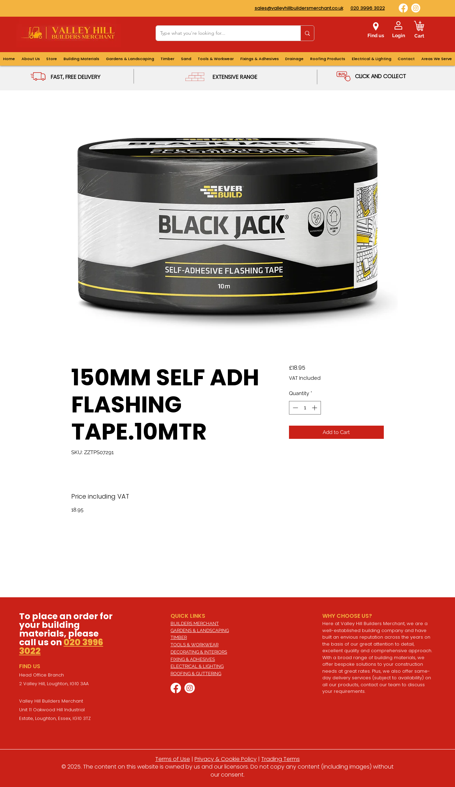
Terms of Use (172, 759)
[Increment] (315, 407)
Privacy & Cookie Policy (226, 759)
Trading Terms (280, 759)
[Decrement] (294, 407)
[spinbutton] (305, 407)
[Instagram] (415, 8)
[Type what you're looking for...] (223, 33)
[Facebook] (403, 8)
